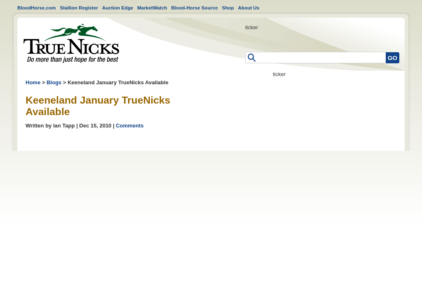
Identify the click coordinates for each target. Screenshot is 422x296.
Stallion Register (79, 7)
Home (71, 43)
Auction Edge (117, 7)
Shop (228, 7)
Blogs (54, 82)
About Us (249, 7)
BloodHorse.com (36, 7)
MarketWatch (152, 7)
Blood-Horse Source (194, 7)
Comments (129, 126)
